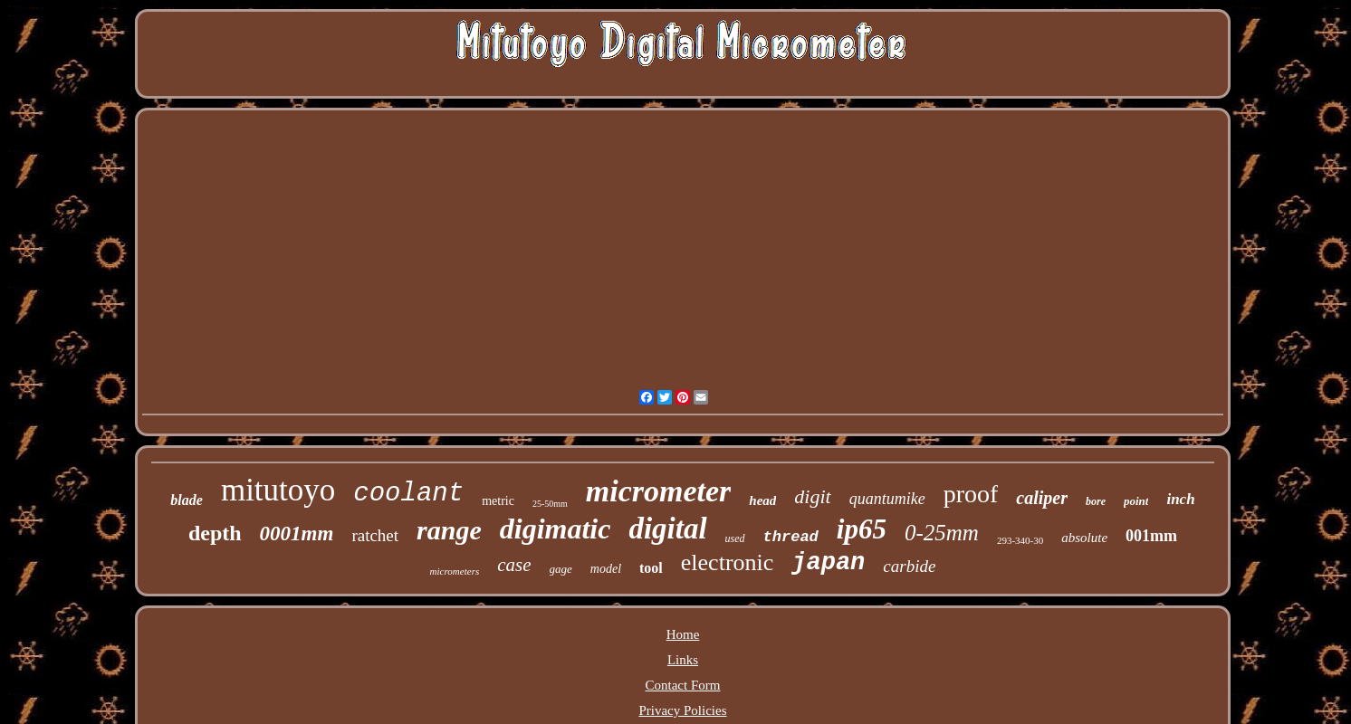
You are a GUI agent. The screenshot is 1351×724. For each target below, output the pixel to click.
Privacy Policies (682, 710)
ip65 (861, 529)
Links (682, 660)
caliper (1042, 498)
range (449, 530)
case (514, 565)
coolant (408, 494)
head (762, 500)
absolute (1084, 537)
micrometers (455, 571)
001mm (1151, 536)
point (1136, 501)
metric (498, 501)
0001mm (297, 533)
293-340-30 (1020, 540)
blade (186, 500)
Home (683, 634)
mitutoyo (278, 490)
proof (971, 494)
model (605, 569)
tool (651, 568)
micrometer (659, 491)
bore (1096, 501)
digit (812, 496)
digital (667, 528)
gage (561, 569)
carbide (909, 566)
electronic (727, 562)
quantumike (887, 499)
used (735, 538)
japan (828, 562)
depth (215, 533)
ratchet (374, 535)
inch (1180, 499)
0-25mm (942, 532)
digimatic (555, 528)
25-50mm (550, 504)
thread (791, 537)
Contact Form (683, 685)
